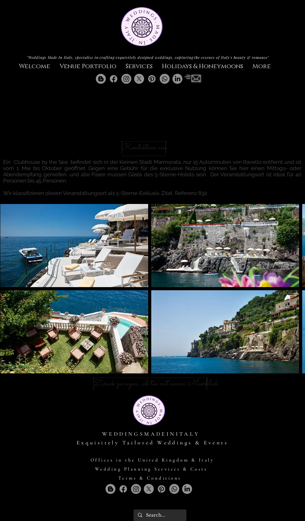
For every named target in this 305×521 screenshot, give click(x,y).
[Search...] (159, 515)
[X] (139, 79)
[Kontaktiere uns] (144, 147)
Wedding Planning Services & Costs (151, 469)
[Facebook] (114, 79)
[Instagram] (126, 79)
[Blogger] (101, 79)
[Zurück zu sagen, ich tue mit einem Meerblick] (155, 383)
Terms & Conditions (149, 478)
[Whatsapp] (165, 79)
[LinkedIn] (177, 79)
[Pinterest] (152, 79)
